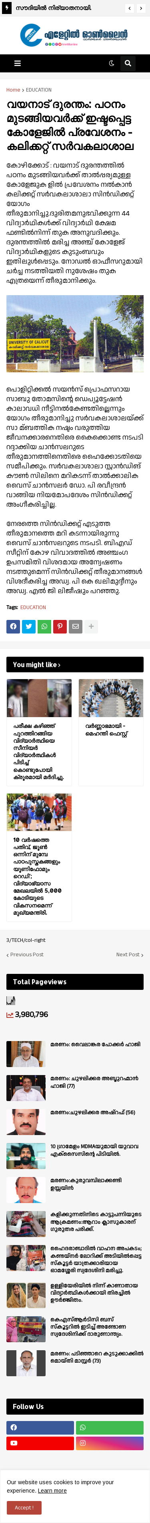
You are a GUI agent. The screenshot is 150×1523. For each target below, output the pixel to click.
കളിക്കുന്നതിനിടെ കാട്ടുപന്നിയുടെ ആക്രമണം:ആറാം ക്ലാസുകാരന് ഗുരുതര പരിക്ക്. (96, 1222)
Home (13, 90)
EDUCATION (39, 90)
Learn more (52, 1490)
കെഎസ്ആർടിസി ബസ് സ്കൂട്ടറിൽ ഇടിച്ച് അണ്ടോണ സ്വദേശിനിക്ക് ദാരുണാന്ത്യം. (88, 1327)
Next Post (128, 955)
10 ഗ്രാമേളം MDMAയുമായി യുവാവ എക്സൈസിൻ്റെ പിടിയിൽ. (94, 1150)
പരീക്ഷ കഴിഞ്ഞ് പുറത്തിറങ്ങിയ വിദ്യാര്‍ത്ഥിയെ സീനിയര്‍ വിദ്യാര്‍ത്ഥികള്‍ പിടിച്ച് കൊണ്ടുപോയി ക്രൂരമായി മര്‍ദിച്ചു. (38, 751)
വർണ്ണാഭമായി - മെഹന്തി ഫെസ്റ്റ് (106, 729)
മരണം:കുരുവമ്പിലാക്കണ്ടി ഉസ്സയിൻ (86, 1184)
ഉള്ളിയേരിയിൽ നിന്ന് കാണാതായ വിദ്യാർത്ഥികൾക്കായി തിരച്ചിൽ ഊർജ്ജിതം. (94, 1293)
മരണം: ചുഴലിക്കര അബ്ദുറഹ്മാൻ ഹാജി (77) (94, 1082)
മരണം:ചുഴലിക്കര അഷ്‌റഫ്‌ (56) (92, 1112)
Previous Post (27, 955)
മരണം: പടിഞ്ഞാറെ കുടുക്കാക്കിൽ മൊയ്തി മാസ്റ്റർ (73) (97, 1357)
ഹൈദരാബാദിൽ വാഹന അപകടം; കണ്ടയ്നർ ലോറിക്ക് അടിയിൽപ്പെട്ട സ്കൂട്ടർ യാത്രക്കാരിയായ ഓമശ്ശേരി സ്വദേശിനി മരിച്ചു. (96, 1259)
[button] (129, 8)
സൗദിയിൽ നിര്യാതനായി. (53, 8)
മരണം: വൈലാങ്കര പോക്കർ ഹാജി (95, 1044)
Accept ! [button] (24, 1508)
